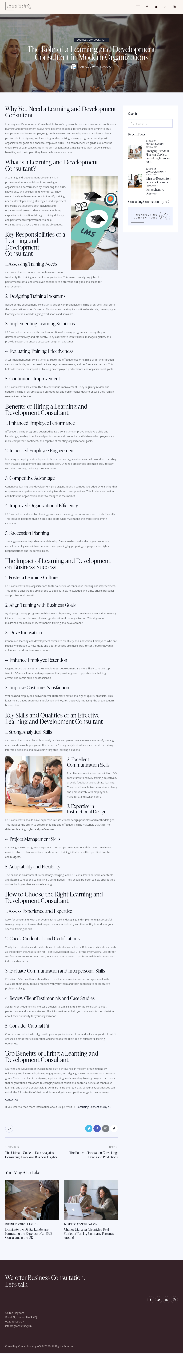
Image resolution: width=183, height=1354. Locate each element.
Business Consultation (91, 39)
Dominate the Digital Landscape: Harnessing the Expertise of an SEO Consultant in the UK (29, 1234)
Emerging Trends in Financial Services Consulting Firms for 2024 (158, 156)
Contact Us (11, 1099)
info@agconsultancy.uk (18, 1327)
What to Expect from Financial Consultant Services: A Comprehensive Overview (158, 186)
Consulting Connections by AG (94, 1107)
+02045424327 (14, 1322)
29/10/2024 (151, 174)
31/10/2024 (151, 146)
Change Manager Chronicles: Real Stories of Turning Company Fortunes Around (90, 1234)
